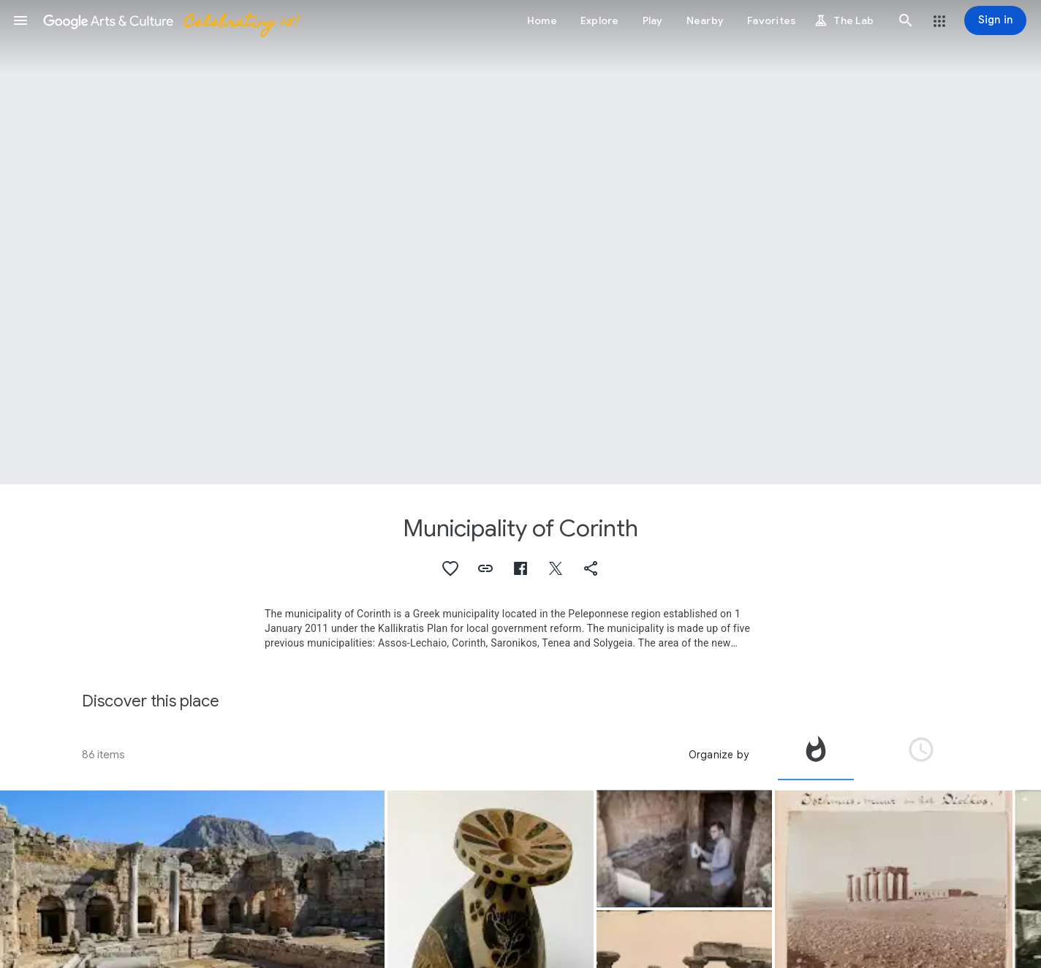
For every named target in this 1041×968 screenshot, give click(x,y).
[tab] (816, 754)
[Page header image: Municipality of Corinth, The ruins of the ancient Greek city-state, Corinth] (520, 242)
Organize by (719, 754)
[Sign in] (995, 20)
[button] (20, 20)
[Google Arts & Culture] (170, 20)
